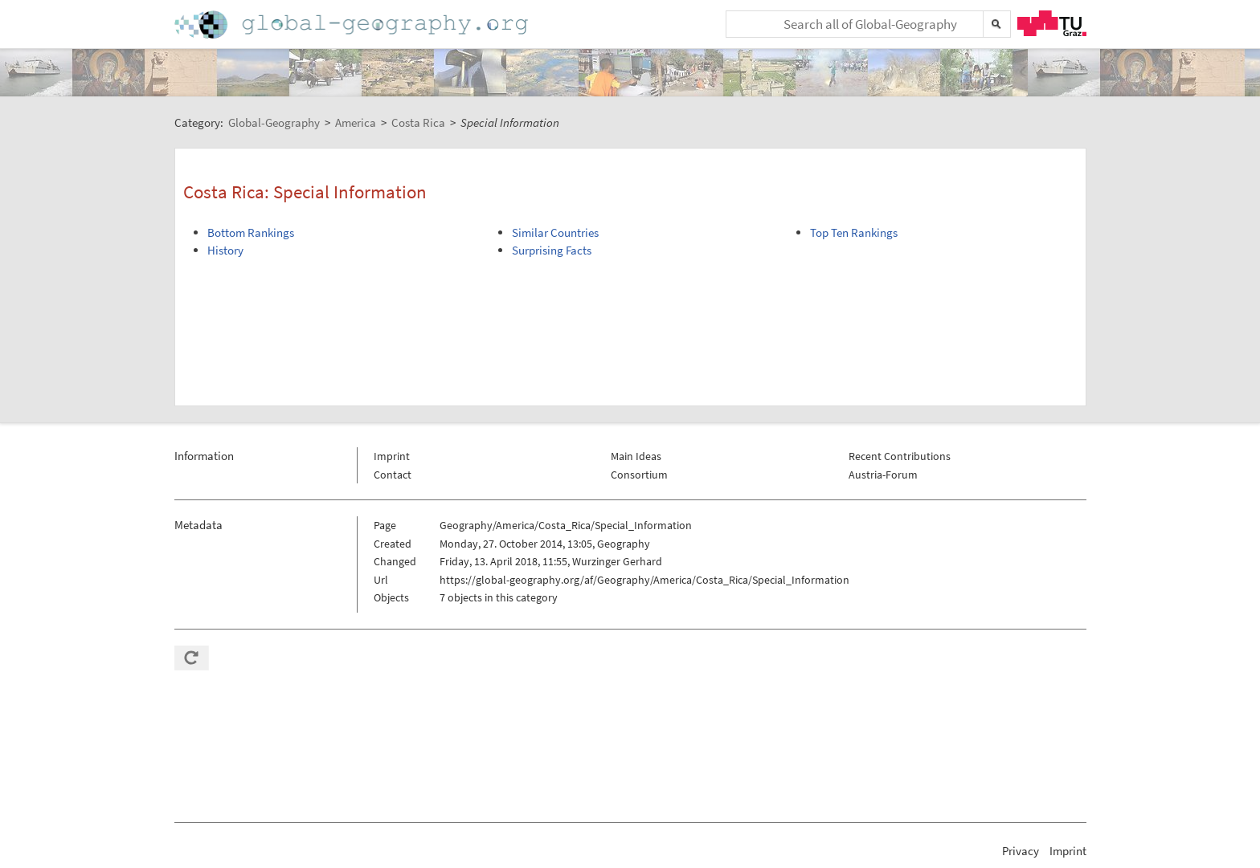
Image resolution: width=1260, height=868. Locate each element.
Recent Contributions (900, 456)
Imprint (392, 456)
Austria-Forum (883, 474)
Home (352, 24)
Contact (392, 474)
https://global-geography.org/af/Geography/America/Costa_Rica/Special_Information (644, 580)
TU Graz (1051, 23)
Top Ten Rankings (854, 232)
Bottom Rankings (250, 232)
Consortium (639, 474)
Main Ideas (636, 456)
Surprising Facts (551, 250)
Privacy (1020, 850)
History (225, 250)
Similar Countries (555, 232)
